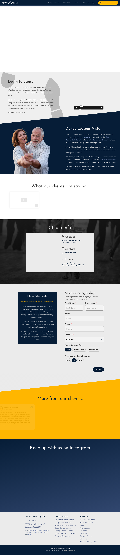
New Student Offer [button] (108, 3)
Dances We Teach (87, 520)
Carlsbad (33, 530)
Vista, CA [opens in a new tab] (87, 137)
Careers (83, 531)
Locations (66, 3)
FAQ (82, 525)
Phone (68, 324)
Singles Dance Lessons (64, 520)
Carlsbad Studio (32, 517)
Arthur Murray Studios (89, 542)
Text (74, 360)
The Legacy (85, 528)
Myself (68, 349)
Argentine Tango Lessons (65, 533)
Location (69, 335)
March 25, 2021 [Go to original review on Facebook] (10, 409)
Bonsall (39, 530)
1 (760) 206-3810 (69, 253)
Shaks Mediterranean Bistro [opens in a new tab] (96, 140)
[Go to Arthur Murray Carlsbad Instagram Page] (44, 516)
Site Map (84, 539)
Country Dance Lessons (65, 536)
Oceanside (35, 532)
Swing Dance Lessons (64, 531)
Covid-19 (83, 533)
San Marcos (43, 532)
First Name (70, 303)
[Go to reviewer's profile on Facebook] (3, 408)
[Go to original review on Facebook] (33, 407)
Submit (98, 369)
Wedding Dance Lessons (65, 525)
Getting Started (52, 3)
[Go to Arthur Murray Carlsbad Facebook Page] (40, 516)
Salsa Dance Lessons (63, 528)
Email (68, 314)
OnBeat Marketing (69, 550)
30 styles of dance (109, 160)
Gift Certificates (88, 3)
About (75, 3)
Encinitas (45, 530)
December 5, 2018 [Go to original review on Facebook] (49, 409)
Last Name (90, 303)
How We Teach (86, 523)
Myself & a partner (79, 349)
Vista (29, 534)
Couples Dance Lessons (65, 523)
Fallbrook (28, 532)
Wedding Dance (94, 349)
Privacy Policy (86, 536)
